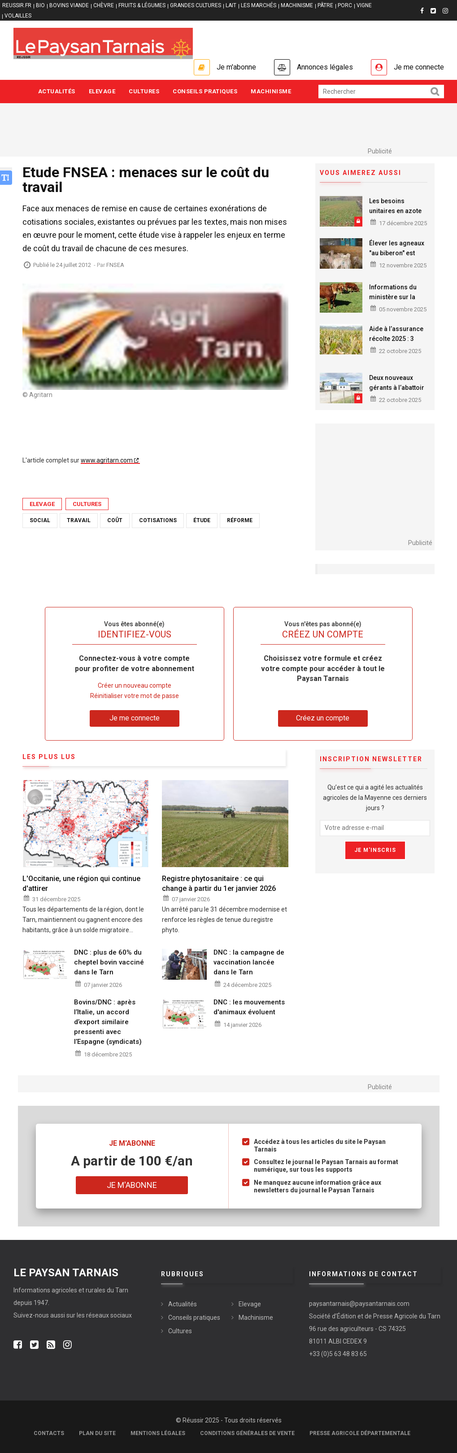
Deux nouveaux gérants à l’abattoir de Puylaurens (396, 387)
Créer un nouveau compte (134, 685)
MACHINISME (297, 5)
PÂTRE (325, 5)
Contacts (49, 1433)
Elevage (102, 91)
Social (40, 520)
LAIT (231, 5)
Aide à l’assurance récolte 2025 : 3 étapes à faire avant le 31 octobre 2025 (397, 343)
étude (201, 520)
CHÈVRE (103, 5)
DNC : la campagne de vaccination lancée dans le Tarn (248, 962)
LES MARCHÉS (258, 5)
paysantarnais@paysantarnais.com (359, 1303)
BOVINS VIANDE (69, 5)
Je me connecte (419, 67)
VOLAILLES (17, 16)
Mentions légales (158, 1433)
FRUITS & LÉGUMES (141, 5)
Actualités (56, 91)
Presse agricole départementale (359, 1433)
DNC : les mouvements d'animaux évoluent (249, 1007)
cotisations (158, 520)
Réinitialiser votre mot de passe (134, 695)
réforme (239, 520)
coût (114, 520)
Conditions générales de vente (247, 1433)
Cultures (144, 91)
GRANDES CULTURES (195, 5)
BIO (40, 5)
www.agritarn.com (107, 460)
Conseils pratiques (205, 91)
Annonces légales (325, 67)
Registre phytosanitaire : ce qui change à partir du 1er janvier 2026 (219, 883)
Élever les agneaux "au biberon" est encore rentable (396, 253)
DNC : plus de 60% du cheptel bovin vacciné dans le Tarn (109, 962)
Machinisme (271, 91)
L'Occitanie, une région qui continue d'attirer (81, 883)
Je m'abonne (236, 67)
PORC (345, 5)
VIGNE (364, 5)
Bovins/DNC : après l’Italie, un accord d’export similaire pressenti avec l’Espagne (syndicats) (108, 1022)
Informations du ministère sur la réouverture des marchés (393, 302)
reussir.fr (16, 5)
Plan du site (97, 1433)
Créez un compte (322, 718)
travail (79, 520)
